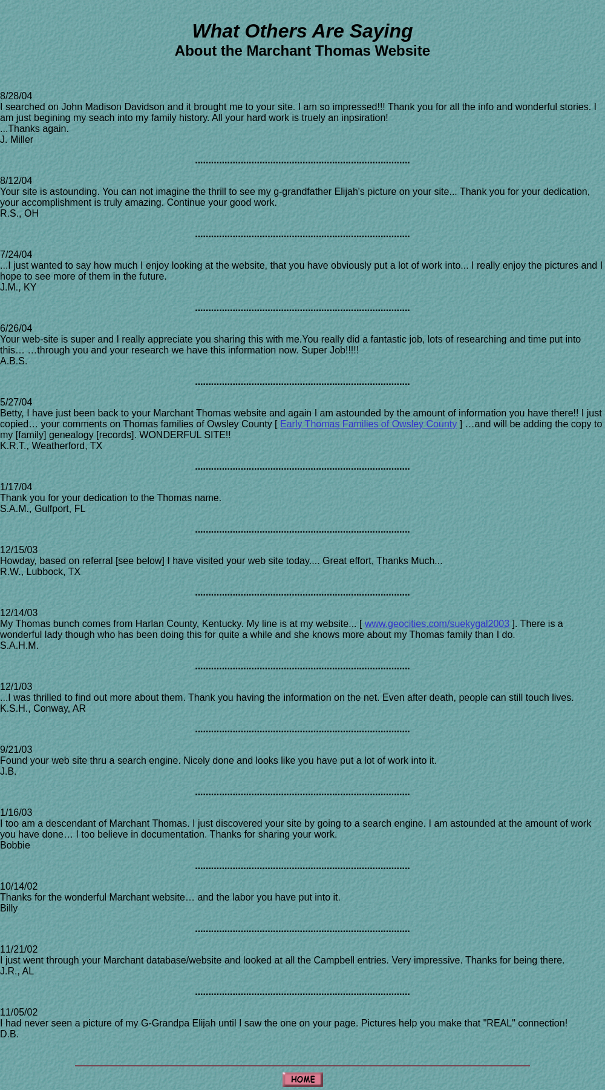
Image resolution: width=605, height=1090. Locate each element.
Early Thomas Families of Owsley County (368, 424)
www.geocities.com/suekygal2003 (437, 624)
